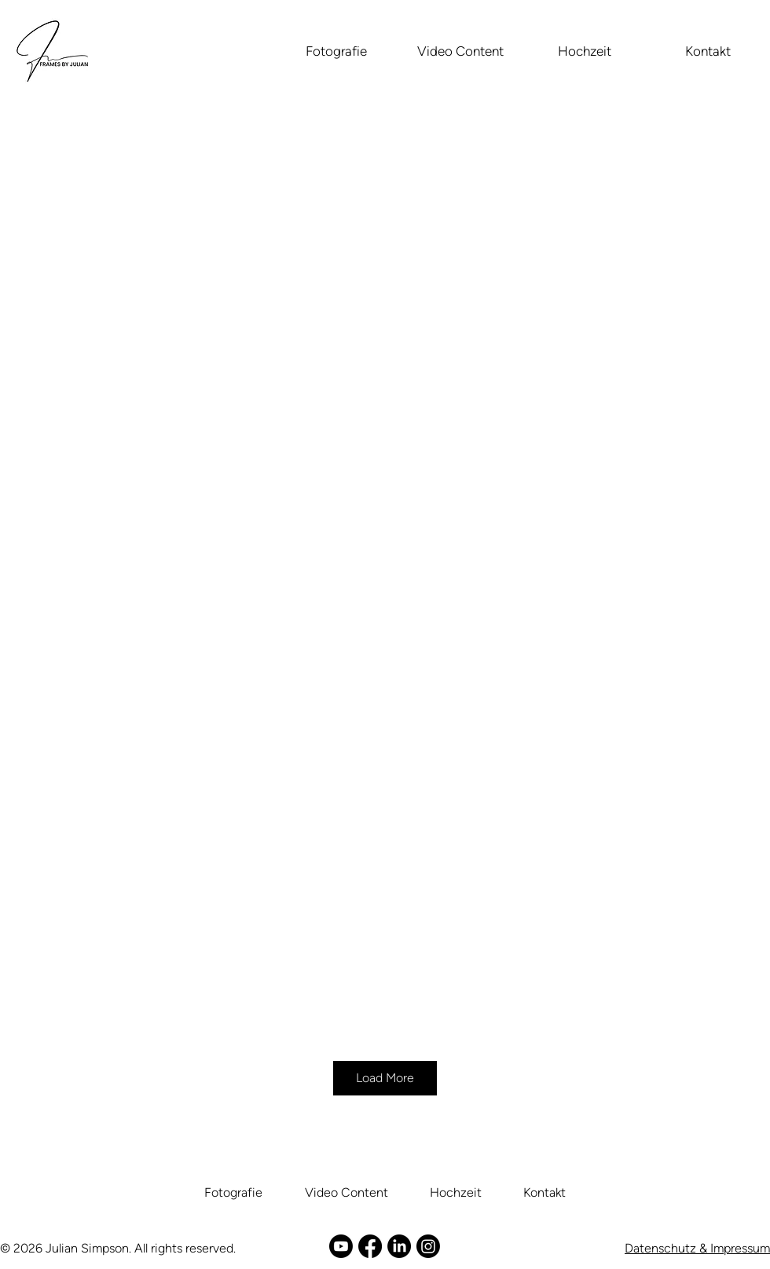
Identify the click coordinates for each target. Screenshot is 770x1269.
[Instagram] (428, 1246)
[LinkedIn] (399, 1246)
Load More (385, 1077)
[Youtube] (341, 1246)
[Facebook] (370, 1246)
